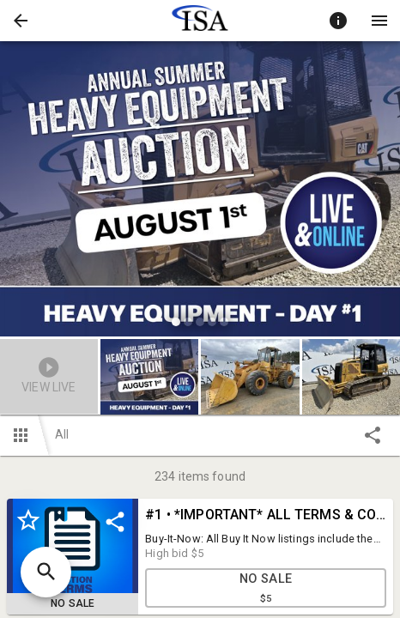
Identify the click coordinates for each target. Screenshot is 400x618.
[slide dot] (176, 322)
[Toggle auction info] (338, 20)
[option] (200, 191)
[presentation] (200, 20)
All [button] (62, 434)
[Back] (20, 20)
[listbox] (200, 191)
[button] (20, 20)
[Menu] (379, 20)
